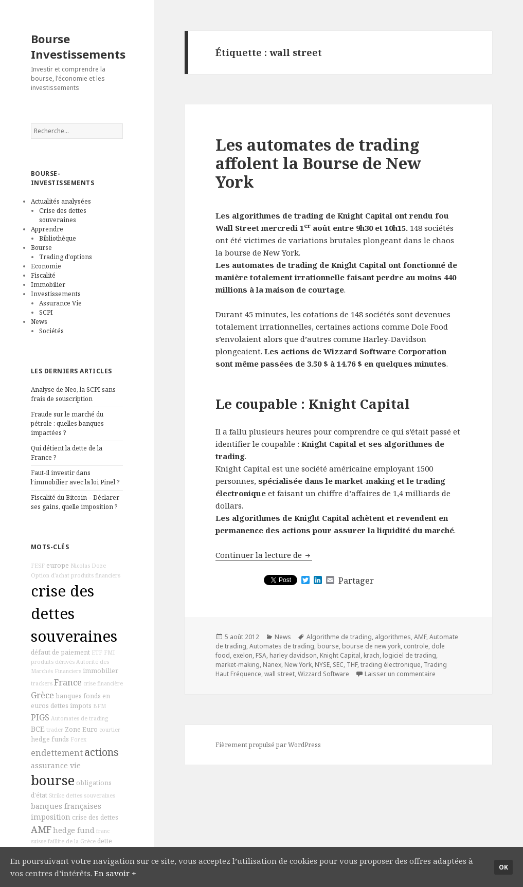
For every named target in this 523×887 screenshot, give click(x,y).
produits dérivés (53, 661)
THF (352, 664)
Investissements (56, 293)
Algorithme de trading (339, 636)
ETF (97, 652)
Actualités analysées (61, 201)
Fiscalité (43, 275)
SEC (338, 664)
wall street (279, 673)
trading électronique (390, 664)
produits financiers (95, 575)
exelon (243, 655)
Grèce (42, 695)
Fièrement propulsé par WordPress (268, 744)
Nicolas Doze (88, 565)
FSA (261, 655)
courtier (109, 729)
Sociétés (51, 331)
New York (298, 664)
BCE (38, 729)
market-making (237, 664)
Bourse (41, 247)
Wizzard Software (323, 673)
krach (372, 655)
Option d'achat (50, 575)
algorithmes (393, 636)
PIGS (40, 717)
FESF (38, 565)
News (39, 321)
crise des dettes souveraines (74, 613)
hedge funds (50, 739)
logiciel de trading (409, 655)
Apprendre (47, 229)
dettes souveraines (90, 795)
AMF (41, 829)
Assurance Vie (60, 303)
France (68, 682)
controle (416, 646)
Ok (503, 867)
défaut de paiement (60, 652)
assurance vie (56, 765)
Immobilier (48, 284)
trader (54, 729)
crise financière (103, 683)
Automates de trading (79, 718)
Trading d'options (65, 256)
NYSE (322, 664)
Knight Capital (340, 655)
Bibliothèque (57, 238)
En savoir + (115, 873)
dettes (59, 705)
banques (69, 696)
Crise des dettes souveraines (62, 215)
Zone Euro (81, 729)
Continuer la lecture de (263, 555)
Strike (56, 795)
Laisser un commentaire (400, 673)
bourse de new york (371, 646)
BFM (99, 706)
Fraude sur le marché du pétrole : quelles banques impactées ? (67, 423)
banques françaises (66, 806)
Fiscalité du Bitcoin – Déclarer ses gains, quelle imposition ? (75, 502)
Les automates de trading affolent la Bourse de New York (318, 163)
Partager (356, 580)
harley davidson (293, 655)
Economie (46, 266)
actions (101, 752)
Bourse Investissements (78, 46)
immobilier (100, 670)
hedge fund (74, 830)
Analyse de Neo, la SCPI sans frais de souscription (73, 394)
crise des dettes (95, 817)
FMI (109, 652)
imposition (50, 817)
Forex (78, 739)
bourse (53, 780)
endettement (57, 752)
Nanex (272, 664)
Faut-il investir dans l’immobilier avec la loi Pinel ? (75, 477)
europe (57, 565)
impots (81, 705)
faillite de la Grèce (72, 841)
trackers (41, 683)
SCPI (46, 312)
